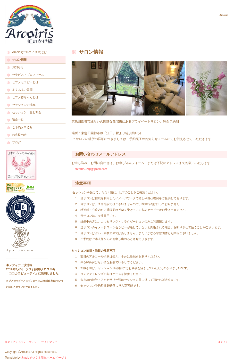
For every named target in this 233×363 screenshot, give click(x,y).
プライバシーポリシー (25, 341)
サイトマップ (49, 341)
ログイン (222, 341)
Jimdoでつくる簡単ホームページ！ (44, 357)
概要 (7, 341)
